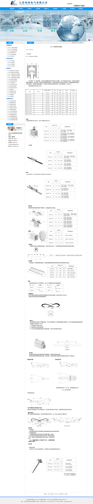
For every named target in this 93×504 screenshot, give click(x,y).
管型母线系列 (10, 58)
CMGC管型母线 (11, 60)
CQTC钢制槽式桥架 (12, 101)
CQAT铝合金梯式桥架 (12, 113)
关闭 (66, 494)
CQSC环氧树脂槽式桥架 (13, 118)
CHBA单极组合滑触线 (12, 79)
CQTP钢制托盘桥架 (12, 102)
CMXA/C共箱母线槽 (12, 54)
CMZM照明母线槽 (11, 52)
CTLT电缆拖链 (11, 96)
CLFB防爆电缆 (11, 94)
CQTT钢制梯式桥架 (12, 104)
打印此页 (61, 494)
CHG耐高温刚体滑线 (12, 86)
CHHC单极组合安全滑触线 (13, 72)
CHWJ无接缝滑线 (11, 82)
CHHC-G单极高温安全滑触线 (14, 75)
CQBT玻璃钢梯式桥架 (12, 116)
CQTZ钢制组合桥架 (12, 106)
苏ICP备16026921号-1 (62, 499)
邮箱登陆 (55, 499)
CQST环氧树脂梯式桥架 (13, 119)
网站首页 (12, 8)
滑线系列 (9, 68)
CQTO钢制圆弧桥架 (12, 109)
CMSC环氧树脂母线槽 (12, 51)
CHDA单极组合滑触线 (12, 81)
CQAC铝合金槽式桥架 (12, 111)
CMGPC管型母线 (11, 62)
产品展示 (29, 8)
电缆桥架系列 (10, 98)
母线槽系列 (9, 45)
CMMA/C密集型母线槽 (12, 47)
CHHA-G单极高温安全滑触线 (14, 74)
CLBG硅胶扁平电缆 (12, 92)
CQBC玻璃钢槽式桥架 (12, 114)
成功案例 (55, 8)
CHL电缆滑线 (10, 89)
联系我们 (81, 8)
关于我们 (21, 8)
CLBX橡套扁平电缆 (12, 91)
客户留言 (72, 8)
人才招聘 (64, 8)
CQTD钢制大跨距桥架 (12, 107)
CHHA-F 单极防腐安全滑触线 (14, 77)
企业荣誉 (38, 8)
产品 (27, 49)
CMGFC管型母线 (11, 64)
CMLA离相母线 (11, 56)
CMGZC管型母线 (11, 66)
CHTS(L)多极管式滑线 (12, 84)
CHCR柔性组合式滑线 (12, 87)
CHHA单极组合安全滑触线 (13, 70)
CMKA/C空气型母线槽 (12, 49)
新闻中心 (46, 8)
